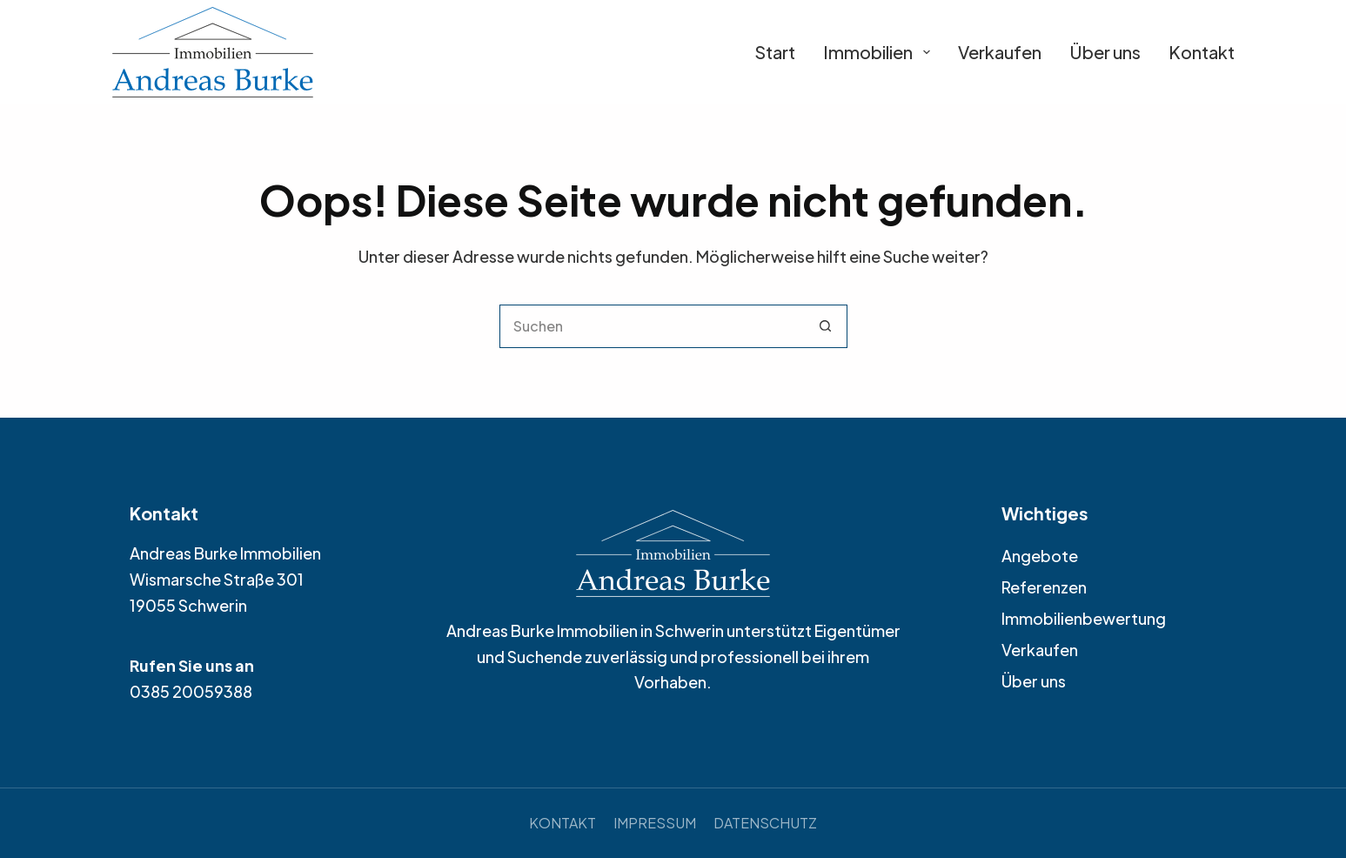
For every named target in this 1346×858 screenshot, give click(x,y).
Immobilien (876, 52)
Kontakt (1202, 52)
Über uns (1105, 52)
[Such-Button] (825, 326)
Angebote (1039, 556)
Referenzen (1044, 587)
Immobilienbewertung (1083, 618)
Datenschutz (765, 823)
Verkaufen (999, 52)
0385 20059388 (191, 691)
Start (774, 52)
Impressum (654, 823)
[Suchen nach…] (651, 326)
